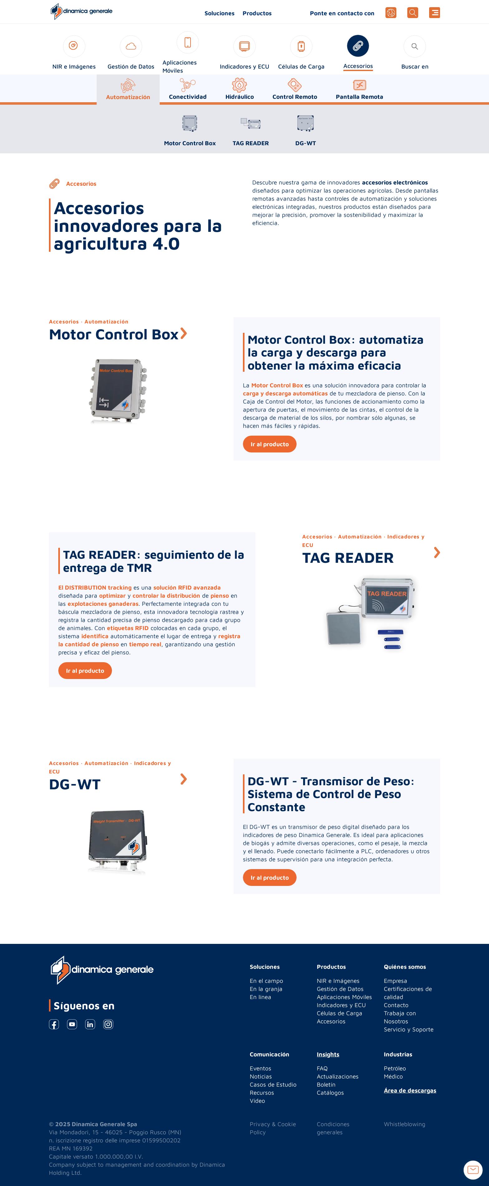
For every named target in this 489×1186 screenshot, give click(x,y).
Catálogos (330, 1092)
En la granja (266, 988)
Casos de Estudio (273, 1084)
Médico (393, 1076)
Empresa (395, 980)
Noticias (261, 1076)
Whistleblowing (404, 1124)
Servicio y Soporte (408, 1029)
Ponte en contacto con (342, 13)
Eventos (260, 1068)
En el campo (266, 980)
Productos (257, 13)
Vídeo (257, 1100)
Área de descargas (410, 1090)
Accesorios (331, 1021)
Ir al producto (270, 444)
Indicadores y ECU (341, 1005)
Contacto (396, 1005)
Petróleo (395, 1068)
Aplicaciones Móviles (344, 996)
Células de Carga (339, 1013)
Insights (328, 1054)
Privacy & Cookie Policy (273, 1128)
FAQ (322, 1068)
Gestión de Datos (340, 988)
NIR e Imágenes (338, 980)
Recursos (262, 1092)
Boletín (326, 1084)
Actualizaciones (338, 1076)
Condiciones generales (333, 1128)
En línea (260, 996)
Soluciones (220, 13)
